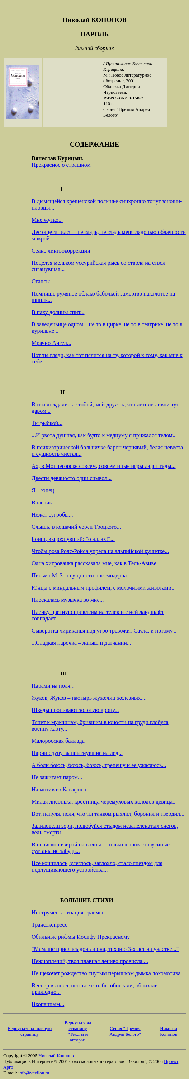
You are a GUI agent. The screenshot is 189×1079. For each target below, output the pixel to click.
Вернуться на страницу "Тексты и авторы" (78, 1031)
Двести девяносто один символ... (72, 478)
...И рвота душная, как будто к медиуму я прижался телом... (104, 435)
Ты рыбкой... (47, 423)
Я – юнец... (45, 490)
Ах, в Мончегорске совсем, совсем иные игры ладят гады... (104, 466)
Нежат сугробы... (52, 515)
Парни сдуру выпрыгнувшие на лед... (77, 753)
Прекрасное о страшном (61, 165)
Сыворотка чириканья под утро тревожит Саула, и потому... (104, 631)
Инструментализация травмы (67, 912)
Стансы (41, 281)
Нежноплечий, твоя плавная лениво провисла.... (90, 961)
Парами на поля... (53, 686)
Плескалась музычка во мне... (68, 600)
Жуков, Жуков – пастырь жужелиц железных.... (89, 698)
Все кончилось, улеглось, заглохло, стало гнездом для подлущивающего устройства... (97, 866)
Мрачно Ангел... (51, 343)
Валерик (42, 502)
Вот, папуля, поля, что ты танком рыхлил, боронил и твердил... (108, 814)
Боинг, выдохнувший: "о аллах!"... (73, 539)
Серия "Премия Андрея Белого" (125, 1031)
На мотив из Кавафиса (59, 789)
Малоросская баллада (58, 741)
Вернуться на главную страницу (30, 1031)
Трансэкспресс (49, 925)
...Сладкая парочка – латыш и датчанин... (81, 643)
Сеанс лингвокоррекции (61, 251)
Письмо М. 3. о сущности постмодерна (79, 575)
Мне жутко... (47, 220)
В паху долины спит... (58, 312)
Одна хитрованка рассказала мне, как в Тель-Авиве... (96, 563)
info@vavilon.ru (33, 1072)
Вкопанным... (48, 1004)
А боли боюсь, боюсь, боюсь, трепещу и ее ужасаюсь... (99, 765)
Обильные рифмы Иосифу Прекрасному (81, 937)
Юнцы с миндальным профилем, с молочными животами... (104, 588)
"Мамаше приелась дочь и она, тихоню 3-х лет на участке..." (105, 949)
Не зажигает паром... (57, 777)
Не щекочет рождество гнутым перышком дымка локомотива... (108, 973)
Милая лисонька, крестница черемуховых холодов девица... (104, 802)
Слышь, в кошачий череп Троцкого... (76, 527)
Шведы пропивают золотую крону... (75, 710)
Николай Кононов (168, 1031)
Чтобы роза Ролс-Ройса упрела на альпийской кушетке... (100, 551)
